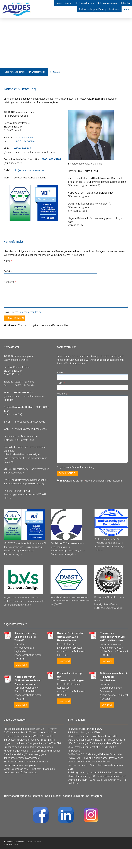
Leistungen (114, 9)
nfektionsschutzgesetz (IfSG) (84, 732)
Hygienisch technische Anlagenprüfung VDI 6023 (29, 743)
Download (21, 664)
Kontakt (126, 9)
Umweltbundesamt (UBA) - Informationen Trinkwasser (97, 776)
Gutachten (125, 3)
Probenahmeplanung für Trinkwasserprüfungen (28, 747)
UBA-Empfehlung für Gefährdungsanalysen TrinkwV (95, 743)
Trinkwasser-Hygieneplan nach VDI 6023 (25, 739)
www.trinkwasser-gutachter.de (30, 177)
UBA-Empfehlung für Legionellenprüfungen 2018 (93, 736)
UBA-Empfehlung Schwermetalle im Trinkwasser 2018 (96, 739)
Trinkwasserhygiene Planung (92, 9)
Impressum (9, 842)
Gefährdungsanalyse (107, 3)
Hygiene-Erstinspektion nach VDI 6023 (24, 736)
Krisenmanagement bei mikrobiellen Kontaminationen (32, 750)
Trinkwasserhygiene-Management (21, 758)
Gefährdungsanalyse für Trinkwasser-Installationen (30, 732)
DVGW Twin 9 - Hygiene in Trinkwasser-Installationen (95, 758)
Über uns (69, 3)
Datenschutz (20, 842)
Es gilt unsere (23, 312)
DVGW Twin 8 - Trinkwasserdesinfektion (89, 761)
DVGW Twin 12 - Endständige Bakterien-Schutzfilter (95, 754)
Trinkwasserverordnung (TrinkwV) (85, 728)
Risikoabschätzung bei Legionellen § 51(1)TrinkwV (30, 728)
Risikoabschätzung (85, 3)
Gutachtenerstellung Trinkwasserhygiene (25, 754)
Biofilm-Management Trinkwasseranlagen (26, 761)
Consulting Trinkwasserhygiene (20, 765)
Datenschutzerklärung (30, 312)
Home (59, 3)
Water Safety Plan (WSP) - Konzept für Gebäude (29, 768)
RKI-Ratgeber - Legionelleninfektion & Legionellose (95, 772)
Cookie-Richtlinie (34, 842)
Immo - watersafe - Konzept (20, 772)
